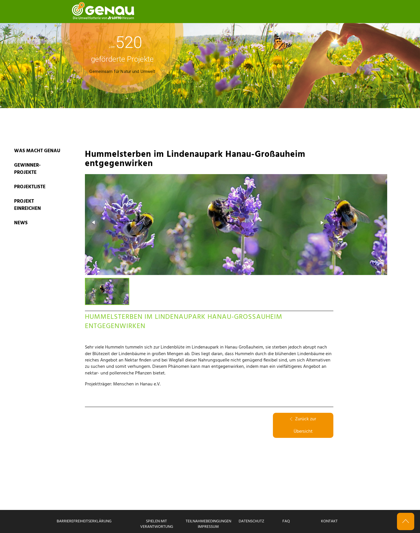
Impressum (208, 526)
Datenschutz (251, 521)
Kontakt (329, 521)
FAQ (286, 521)
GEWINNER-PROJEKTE (27, 168)
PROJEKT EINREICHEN (27, 204)
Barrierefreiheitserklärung (84, 521)
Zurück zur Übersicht (303, 425)
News (21, 223)
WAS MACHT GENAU (37, 151)
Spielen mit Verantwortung (156, 524)
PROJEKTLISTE (29, 187)
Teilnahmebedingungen (208, 521)
